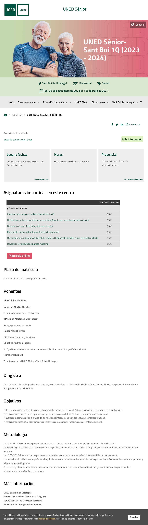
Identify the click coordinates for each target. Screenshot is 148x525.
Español (140, 25)
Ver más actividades (133, 179)
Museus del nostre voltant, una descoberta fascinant (33, 232)
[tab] (74, 10)
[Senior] (103, 84)
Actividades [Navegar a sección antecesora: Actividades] (17, 115)
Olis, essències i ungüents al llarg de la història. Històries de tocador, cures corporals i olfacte (52, 238)
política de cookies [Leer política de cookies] (47, 519)
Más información (132, 139)
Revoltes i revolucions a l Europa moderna (27, 244)
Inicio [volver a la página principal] (5, 115)
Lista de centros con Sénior (18, 139)
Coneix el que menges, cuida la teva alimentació (30, 214)
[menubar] (74, 102)
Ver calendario (41, 179)
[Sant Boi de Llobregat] (53, 84)
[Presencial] (82, 84)
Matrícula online (19, 255)
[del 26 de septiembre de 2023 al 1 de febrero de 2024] (74, 91)
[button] (112, 124)
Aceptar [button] (134, 517)
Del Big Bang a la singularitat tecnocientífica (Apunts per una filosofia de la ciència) (48, 220)
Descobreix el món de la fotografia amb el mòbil (30, 226)
